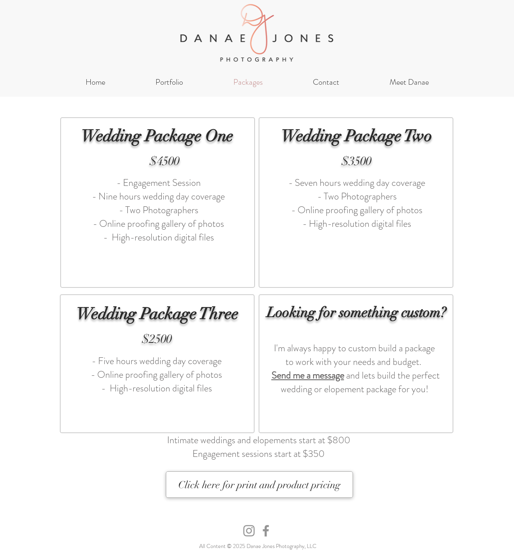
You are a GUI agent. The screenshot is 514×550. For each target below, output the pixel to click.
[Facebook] (265, 530)
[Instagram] (249, 530)
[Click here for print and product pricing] (259, 484)
